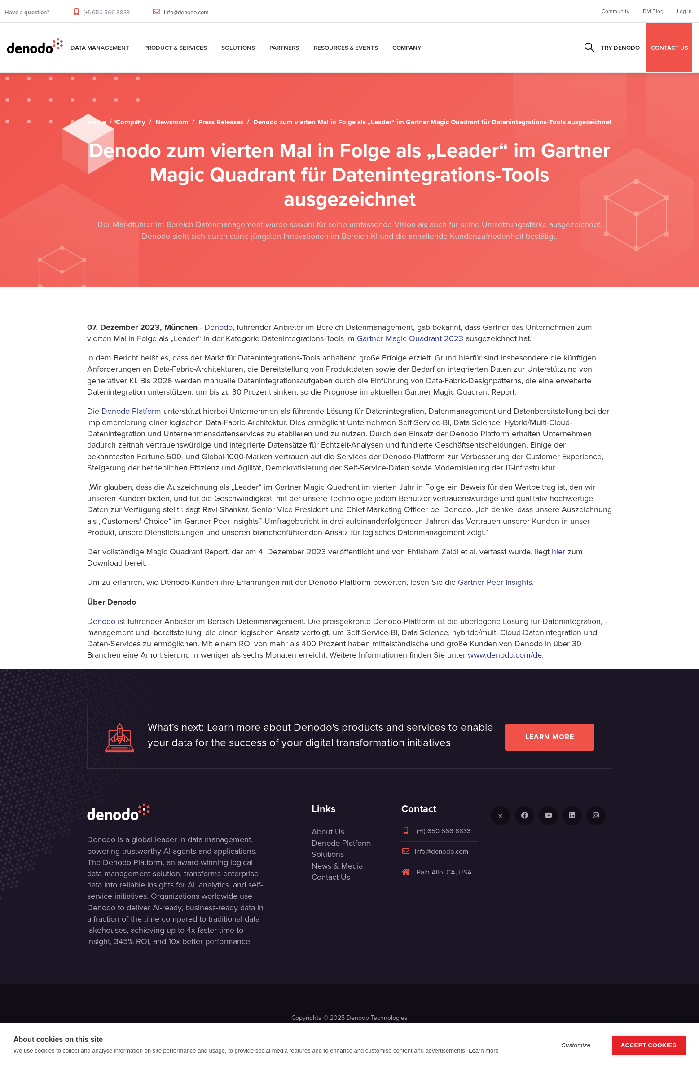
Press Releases (220, 122)
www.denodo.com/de (505, 655)
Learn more (549, 737)
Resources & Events (346, 47)
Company (407, 47)
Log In (684, 11)
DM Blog (653, 11)
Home (97, 122)
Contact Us (331, 877)
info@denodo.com (186, 12)
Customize (576, 1045)
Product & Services (175, 47)
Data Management (99, 47)
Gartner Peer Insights (495, 582)
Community (615, 11)
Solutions (238, 47)
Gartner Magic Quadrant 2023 (410, 338)
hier (558, 552)
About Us (328, 832)
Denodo (218, 327)
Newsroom (172, 122)
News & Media (337, 866)
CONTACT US (669, 47)
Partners (284, 47)
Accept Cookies (649, 1045)
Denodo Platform (131, 411)
